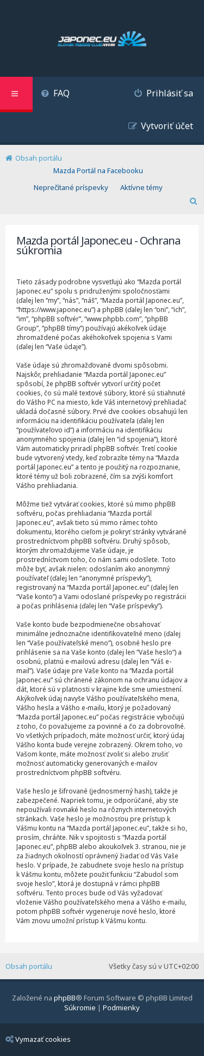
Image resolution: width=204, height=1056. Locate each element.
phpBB (65, 998)
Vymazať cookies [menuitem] (38, 1039)
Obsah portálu (28, 966)
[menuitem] (55, 94)
